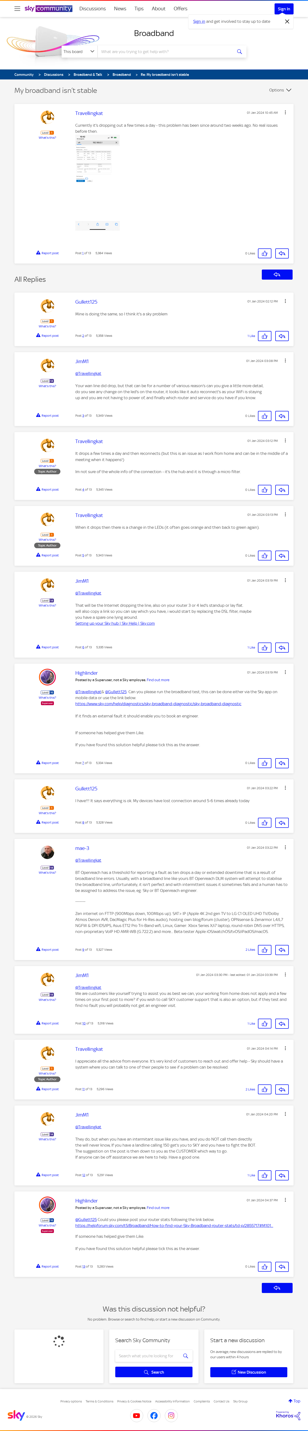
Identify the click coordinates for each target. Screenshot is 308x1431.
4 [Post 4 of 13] (83, 489)
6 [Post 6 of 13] (83, 647)
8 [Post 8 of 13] (83, 822)
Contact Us (221, 1401)
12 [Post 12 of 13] (83, 1175)
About (159, 9)
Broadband (154, 33)
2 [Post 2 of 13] (83, 335)
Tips (139, 9)
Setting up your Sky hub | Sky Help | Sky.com (115, 623)
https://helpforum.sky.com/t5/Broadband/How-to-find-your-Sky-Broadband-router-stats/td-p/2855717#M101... (174, 1225)
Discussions (92, 9)
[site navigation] (17, 8)
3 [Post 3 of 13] (83, 415)
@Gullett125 (116, 691)
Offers (180, 9)
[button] (285, 112)
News (120, 9)
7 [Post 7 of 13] (83, 763)
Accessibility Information (172, 1401)
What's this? (47, 137)
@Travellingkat (88, 373)
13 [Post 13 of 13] (83, 1266)
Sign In (284, 8)
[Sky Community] (48, 8)
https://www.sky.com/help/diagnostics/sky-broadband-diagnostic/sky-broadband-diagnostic (158, 703)
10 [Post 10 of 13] (84, 1023)
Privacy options (71, 1401)
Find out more (158, 680)
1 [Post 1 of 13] (82, 253)
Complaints (202, 1401)
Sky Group (240, 1401)
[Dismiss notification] (287, 21)
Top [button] (297, 1401)
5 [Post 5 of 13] (83, 555)
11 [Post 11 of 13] (83, 1089)
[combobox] (164, 52)
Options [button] (276, 90)
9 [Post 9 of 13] (83, 949)
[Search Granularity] (79, 52)
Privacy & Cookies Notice (134, 1401)
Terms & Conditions (99, 1401)
